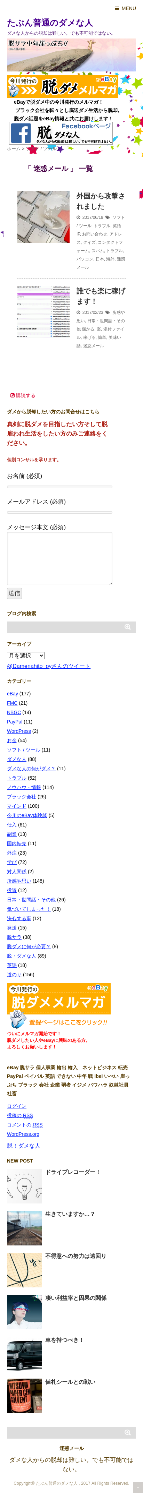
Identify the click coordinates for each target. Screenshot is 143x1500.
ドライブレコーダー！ (73, 1172)
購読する (22, 395)
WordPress (19, 731)
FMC (12, 703)
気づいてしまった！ (29, 909)
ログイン (16, 1106)
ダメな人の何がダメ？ (31, 768)
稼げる (89, 337)
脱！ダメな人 (23, 1146)
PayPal (14, 722)
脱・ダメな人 (21, 956)
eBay (12, 693)
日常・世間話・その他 (31, 899)
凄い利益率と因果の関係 (75, 1298)
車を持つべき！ (64, 1340)
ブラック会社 (21, 796)
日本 (100, 259)
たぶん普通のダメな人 (50, 22)
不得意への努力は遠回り (75, 1256)
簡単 (102, 337)
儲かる (88, 329)
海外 (110, 259)
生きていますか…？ (70, 1214)
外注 (12, 853)
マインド (16, 806)
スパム (98, 250)
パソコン (85, 259)
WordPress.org (23, 1134)
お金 (12, 740)
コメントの (25, 1125)
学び (12, 862)
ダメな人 (16, 759)
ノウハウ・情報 (24, 787)
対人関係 (16, 871)
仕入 (12, 825)
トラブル (102, 225)
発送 (12, 928)
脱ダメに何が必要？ (29, 946)
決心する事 (19, 918)
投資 (12, 890)
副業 (12, 834)
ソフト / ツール (23, 750)
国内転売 (16, 843)
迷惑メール (93, 345)
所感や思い (19, 881)
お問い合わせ (94, 234)
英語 (117, 225)
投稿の (20, 1115)
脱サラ (14, 937)
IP (78, 234)
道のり (14, 974)
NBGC (14, 712)
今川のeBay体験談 (27, 815)
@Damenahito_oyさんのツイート (48, 666)
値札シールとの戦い (70, 1382)
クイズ (89, 242)
